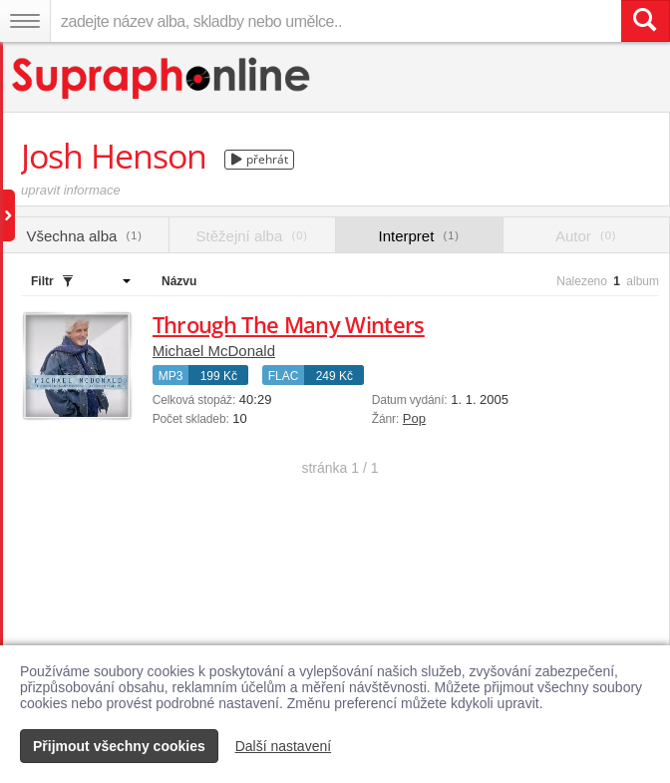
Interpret (419, 235)
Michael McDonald (214, 350)
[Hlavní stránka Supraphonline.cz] (162, 78)
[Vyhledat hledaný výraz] (645, 21)
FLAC (283, 376)
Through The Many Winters (289, 324)
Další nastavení (283, 746)
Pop (414, 418)
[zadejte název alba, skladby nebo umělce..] (335, 21)
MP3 (171, 376)
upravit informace (71, 190)
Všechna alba (84, 235)
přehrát (259, 159)
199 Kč (218, 376)
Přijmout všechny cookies (119, 746)
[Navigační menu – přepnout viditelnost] (25, 21)
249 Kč (334, 376)
